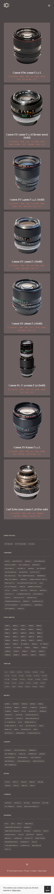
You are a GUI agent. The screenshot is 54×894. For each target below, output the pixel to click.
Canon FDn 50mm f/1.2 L (27, 72)
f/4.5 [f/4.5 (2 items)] (20, 686)
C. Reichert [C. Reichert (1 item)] (21, 568)
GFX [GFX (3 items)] (20, 722)
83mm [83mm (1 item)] (31, 640)
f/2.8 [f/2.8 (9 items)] (35, 683)
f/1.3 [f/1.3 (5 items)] (21, 675)
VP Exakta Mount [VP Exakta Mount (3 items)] (33, 733)
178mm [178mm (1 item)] (33, 651)
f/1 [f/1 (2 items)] (42, 672)
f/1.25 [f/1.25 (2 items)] (30, 679)
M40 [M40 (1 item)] (16, 729)
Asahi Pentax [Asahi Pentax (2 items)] (17, 561)
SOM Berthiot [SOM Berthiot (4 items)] (37, 601)
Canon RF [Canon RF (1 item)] (8, 715)
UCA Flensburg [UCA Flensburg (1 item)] (25, 605)
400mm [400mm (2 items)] (25, 655)
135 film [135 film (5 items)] (27, 831)
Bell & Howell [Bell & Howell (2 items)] (24, 565)
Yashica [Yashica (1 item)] (21, 608)
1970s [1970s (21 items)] (16, 785)
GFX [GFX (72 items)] (19, 806)
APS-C (32, 327)
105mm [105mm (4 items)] (7, 647)
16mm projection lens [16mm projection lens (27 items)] (13, 827)
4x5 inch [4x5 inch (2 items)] (17, 803)
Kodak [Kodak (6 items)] (22, 586)
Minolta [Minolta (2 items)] (33, 590)
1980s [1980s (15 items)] (24, 785)
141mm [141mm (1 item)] (16, 651)
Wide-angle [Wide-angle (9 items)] (36, 845)
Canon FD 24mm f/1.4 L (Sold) (27, 199)
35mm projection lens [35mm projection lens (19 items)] (13, 831)
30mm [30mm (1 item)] (7, 629)
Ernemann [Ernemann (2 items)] (41, 576)
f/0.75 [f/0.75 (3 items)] (27, 672)
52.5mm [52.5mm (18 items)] (33, 707)
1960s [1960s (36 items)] (7, 785)
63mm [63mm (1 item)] (15, 636)
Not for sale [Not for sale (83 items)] (20, 544)
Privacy (26, 871)
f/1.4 (39, 206)
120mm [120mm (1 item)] (44, 647)
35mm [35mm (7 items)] (23, 629)
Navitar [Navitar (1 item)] (43, 590)
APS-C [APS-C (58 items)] (45, 803)
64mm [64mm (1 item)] (23, 636)
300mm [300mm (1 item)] (16, 655)
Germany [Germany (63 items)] (32, 754)
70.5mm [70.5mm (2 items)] (8, 711)
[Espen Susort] (6, 5)
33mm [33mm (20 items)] (24, 704)
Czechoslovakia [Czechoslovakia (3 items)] (20, 750)
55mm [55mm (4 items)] (31, 633)
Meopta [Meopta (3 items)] (23, 590)
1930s (29, 513)
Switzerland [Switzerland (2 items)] (9, 761)
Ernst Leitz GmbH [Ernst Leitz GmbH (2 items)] (11, 579)
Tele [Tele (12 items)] (34, 842)
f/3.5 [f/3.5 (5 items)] (43, 683)
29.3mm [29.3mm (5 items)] (16, 704)
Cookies (33, 871)
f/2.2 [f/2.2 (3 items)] (7, 683)
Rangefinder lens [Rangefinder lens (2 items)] (11, 842)
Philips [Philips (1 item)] (8, 597)
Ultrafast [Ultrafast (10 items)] (24, 845)
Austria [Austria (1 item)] (8, 750)
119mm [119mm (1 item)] (35, 647)
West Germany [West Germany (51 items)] (10, 765)
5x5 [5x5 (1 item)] (6, 823)
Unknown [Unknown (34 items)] (20, 733)
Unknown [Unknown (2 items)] (38, 605)
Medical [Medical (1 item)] (8, 838)
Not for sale (26, 79)
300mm (21, 389)
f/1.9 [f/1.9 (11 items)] (22, 679)
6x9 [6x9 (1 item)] (13, 823)
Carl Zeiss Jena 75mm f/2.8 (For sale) (27, 509)
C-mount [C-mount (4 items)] (36, 831)
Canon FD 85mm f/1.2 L (27, 447)
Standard (31, 144)
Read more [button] (16, 890)
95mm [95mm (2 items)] (15, 644)
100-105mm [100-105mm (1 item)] (25, 644)
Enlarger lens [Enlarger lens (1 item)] (10, 834)
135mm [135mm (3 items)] (7, 651)
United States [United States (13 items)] (38, 761)
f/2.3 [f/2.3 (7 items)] (14, 683)
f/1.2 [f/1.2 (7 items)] (14, 675)
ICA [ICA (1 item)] (41, 583)
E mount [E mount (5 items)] (19, 718)
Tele (21, 392)
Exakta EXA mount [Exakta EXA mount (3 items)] (32, 718)
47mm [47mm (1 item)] (7, 633)
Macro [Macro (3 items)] (39, 834)
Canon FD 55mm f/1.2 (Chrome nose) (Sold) (27, 136)
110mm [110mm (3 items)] (27, 647)
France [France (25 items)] (22, 754)
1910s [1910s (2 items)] (7, 782)
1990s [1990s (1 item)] (32, 785)
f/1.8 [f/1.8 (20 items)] (14, 679)
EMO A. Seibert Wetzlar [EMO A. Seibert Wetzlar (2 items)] (26, 576)
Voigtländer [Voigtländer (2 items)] (10, 608)
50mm (21, 76)
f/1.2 (34, 79)
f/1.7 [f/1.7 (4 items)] (7, 679)
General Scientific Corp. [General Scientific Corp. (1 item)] (38, 579)
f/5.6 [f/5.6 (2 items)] (34, 686)
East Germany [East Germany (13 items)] (10, 754)
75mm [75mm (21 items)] (15, 640)
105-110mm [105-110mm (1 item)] (44, 644)
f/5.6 (31, 392)
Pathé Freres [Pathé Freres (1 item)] (38, 594)
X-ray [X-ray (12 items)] (7, 849)
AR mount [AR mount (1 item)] (33, 711)
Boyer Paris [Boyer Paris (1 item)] (9, 568)
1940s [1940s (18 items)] (32, 782)
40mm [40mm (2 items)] (32, 704)
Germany (40, 513)
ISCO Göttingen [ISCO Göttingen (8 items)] (10, 586)
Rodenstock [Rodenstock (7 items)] (31, 597)
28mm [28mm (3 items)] (38, 625)
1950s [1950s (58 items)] (40, 782)
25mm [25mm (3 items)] (31, 625)
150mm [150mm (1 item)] (25, 651)
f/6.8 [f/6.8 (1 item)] (42, 686)
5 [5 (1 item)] (6, 672)
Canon (43, 76)
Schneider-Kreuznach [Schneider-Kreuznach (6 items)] (12, 601)
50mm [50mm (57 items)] (23, 633)
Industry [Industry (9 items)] (30, 834)
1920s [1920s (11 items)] (15, 782)
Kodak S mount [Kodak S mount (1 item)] (10, 726)
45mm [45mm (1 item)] (38, 629)
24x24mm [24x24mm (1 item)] (27, 827)
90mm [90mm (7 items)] (7, 644)
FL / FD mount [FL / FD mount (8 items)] (10, 722)
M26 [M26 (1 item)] (41, 726)
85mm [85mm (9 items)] (39, 640)
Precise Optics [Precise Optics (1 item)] (19, 597)
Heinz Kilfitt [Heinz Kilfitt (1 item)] (9, 583)
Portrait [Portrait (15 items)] (28, 838)
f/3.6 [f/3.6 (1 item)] (7, 686)
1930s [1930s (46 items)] (23, 782)
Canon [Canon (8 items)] (31, 568)
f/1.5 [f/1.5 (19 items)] (36, 675)
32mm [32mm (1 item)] (15, 629)
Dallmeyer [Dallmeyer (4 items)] (23, 572)
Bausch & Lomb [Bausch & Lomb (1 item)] (10, 565)
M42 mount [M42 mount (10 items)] (26, 729)
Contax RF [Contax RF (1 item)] (9, 718)
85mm (21, 451)
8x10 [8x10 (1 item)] (20, 823)
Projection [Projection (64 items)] (40, 838)
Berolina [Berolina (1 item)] (36, 565)
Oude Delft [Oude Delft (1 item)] (9, 594)
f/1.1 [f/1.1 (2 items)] (7, 675)
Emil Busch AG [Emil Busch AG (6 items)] (10, 576)
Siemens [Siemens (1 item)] (26, 601)
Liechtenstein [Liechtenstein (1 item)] (10, 757)
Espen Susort (18, 871)
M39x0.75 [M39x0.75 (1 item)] (8, 729)
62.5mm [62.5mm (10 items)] (43, 707)
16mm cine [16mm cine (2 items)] (29, 823)
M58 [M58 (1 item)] (36, 729)
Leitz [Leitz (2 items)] (7, 590)
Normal (18, 144)
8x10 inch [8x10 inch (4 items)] (36, 803)
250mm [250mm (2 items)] (7, 655)
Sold (38, 144)
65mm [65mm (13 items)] (31, 636)
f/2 (37, 268)
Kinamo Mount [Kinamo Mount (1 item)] (30, 722)
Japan (37, 76)
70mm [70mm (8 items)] (7, 640)
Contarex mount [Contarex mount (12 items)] (31, 715)
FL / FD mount (13, 76)
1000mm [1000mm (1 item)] (42, 655)
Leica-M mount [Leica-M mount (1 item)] (31, 726)
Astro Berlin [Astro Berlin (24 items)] (39, 561)
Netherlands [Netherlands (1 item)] (23, 757)
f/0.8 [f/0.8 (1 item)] (12, 672)
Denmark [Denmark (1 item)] (32, 750)
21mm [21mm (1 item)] (23, 625)
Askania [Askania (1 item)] (28, 561)
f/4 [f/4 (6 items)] (13, 686)
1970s (27, 141)
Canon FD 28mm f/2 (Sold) (27, 323)
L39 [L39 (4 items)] (21, 726)
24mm (22, 203)
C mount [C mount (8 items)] (18, 715)
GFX (32, 76)
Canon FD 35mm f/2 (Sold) (27, 261)
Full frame (35, 141)
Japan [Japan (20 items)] (42, 754)
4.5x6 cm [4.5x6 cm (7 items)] (8, 803)
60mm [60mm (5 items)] (7, 636)
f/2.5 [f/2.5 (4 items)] (21, 683)
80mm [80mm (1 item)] (16, 711)
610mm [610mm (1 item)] (33, 655)
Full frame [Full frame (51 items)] (9, 806)
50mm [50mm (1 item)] (24, 707)
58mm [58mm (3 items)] (39, 633)
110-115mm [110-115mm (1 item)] (17, 647)
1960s (27, 389)
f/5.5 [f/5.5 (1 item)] (27, 686)
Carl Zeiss (16, 516)
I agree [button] (48, 889)
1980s (27, 76)
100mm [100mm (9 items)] (34, 644)
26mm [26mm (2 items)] (7, 704)
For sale (32, 516)
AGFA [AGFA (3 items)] (7, 561)
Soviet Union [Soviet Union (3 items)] (35, 757)
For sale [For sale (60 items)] (8, 544)
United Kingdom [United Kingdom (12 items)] (23, 761)
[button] (49, 5)
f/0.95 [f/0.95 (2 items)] (35, 672)
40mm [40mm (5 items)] (31, 629)
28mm (21, 327)
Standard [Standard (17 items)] (24, 842)
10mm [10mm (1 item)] (7, 625)
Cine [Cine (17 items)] (45, 831)
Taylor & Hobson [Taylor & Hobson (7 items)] (11, 605)
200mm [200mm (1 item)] (42, 651)
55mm (22, 141)
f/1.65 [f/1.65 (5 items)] (37, 679)
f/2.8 (38, 516)
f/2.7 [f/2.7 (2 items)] (28, 683)
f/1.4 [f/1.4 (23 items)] (28, 675)
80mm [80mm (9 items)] (23, 640)
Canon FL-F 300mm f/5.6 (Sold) (27, 385)
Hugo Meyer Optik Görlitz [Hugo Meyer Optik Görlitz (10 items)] (26, 583)
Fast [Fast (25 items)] (20, 834)
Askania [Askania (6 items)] (43, 711)
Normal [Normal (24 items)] (18, 838)
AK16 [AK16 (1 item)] (24, 711)
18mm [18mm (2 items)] (15, 625)
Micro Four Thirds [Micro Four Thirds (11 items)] (31, 806)
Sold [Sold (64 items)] (31, 544)
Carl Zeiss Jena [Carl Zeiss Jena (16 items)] (10, 572)
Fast (18, 79)
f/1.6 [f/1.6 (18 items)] (44, 675)
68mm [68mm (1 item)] (39, 636)
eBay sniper (42, 871)
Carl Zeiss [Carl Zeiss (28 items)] (41, 568)
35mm (22, 265)
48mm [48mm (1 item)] (15, 633)
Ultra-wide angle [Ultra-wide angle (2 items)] (11, 845)
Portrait (21, 454)
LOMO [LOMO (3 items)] (15, 590)
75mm (23, 513)
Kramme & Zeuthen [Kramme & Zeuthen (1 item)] (34, 586)
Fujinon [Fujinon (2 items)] (23, 579)
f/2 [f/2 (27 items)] (45, 679)
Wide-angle (27, 206)
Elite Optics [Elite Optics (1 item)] (34, 572)
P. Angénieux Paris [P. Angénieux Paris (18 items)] (23, 594)
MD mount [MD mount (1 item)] (9, 733)
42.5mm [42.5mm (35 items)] (8, 707)
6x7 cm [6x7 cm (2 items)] (26, 803)
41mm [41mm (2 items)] (40, 704)
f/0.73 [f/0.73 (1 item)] (19, 672)
